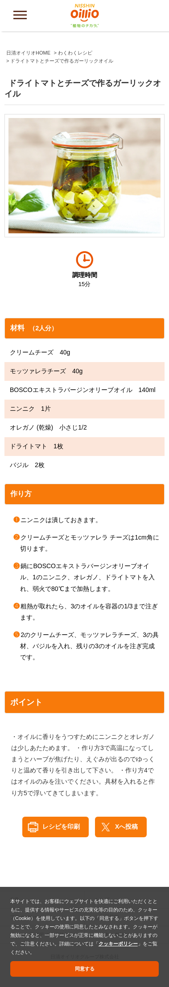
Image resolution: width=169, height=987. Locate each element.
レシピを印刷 (61, 826)
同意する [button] (85, 968)
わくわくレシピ (75, 52)
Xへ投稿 (126, 826)
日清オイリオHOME (28, 52)
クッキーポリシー (118, 943)
